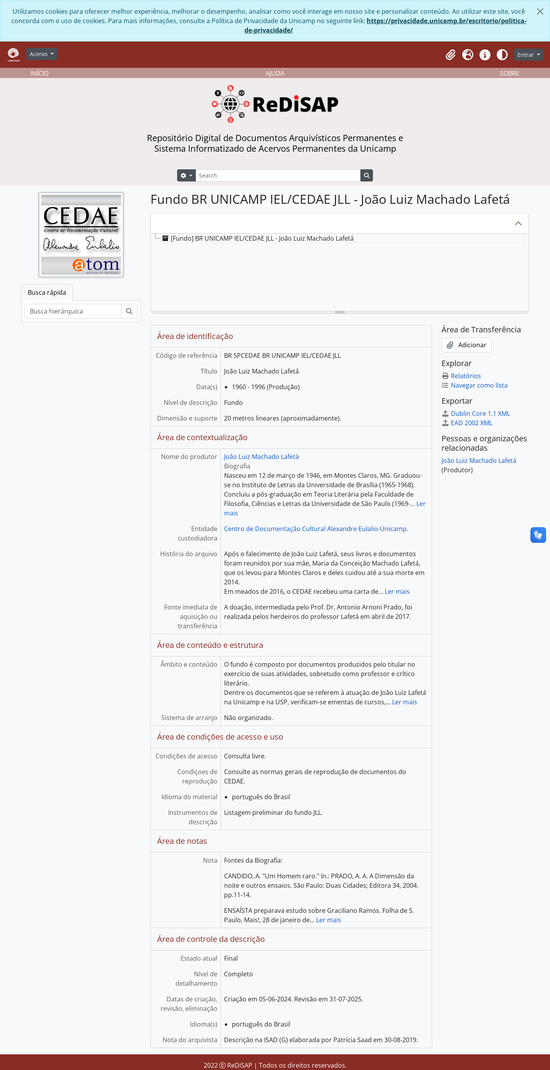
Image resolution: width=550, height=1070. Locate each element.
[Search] (278, 175)
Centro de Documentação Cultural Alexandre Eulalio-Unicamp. (316, 528)
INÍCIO (40, 73)
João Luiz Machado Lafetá (261, 456)
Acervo (39, 54)
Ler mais (397, 591)
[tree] (339, 273)
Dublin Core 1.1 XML (475, 413)
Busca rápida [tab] (47, 292)
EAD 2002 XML (466, 423)
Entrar (526, 54)
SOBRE (509, 73)
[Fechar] (540, 11)
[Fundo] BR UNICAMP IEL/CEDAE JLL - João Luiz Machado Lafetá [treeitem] (257, 238)
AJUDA (275, 73)
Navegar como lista (474, 385)
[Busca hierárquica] (73, 311)
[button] (450, 54)
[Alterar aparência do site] (502, 54)
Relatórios (461, 376)
